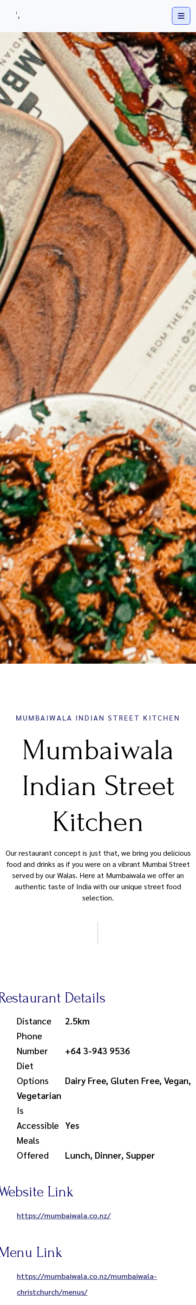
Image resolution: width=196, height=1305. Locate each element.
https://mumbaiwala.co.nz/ (64, 1215)
